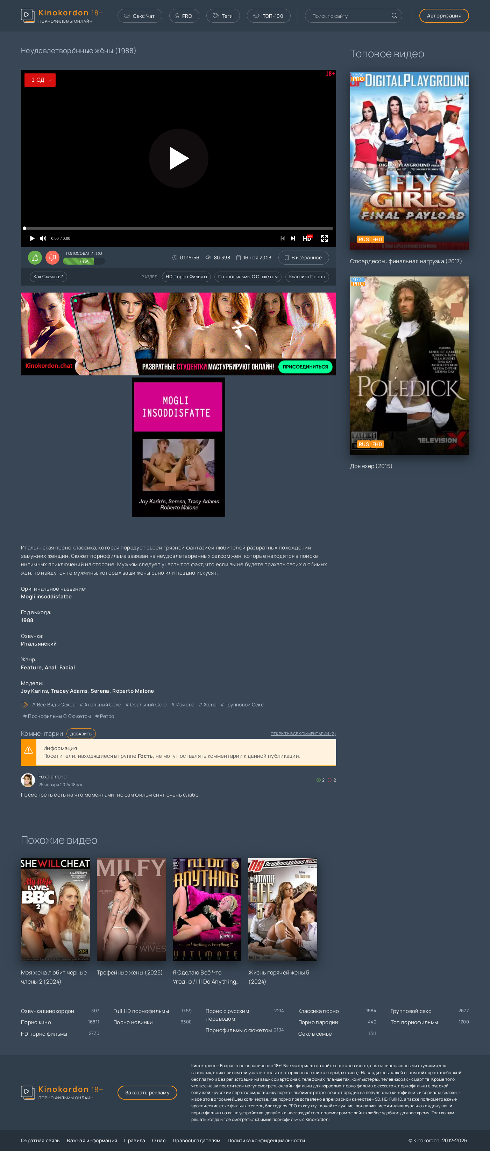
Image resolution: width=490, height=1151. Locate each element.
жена (210, 704)
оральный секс (148, 704)
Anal (50, 667)
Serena (100, 691)
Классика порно (307, 276)
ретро (107, 716)
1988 (27, 620)
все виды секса (56, 704)
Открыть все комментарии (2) (303, 733)
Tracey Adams (69, 691)
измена (185, 704)
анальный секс (102, 704)
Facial (67, 667)
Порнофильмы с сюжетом (248, 276)
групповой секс (245, 704)
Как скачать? (48, 276)
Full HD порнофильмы (141, 1011)
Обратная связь (40, 1140)
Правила (134, 1140)
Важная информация (92, 1140)
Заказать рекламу (147, 1092)
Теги (223, 16)
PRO (184, 16)
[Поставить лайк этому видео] (35, 258)
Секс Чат (139, 16)
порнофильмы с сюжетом (59, 716)
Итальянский (39, 643)
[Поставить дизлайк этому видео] (52, 258)
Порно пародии (318, 1022)
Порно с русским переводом (227, 1015)
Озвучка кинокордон (47, 1011)
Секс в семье (315, 1033)
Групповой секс (411, 1011)
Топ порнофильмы (414, 1022)
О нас (159, 1140)
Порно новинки (133, 1022)
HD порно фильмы (186, 276)
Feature (31, 667)
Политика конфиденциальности (266, 1140)
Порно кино (36, 1022)
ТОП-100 (268, 16)
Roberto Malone (133, 691)
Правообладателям (197, 1140)
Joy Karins (34, 691)
